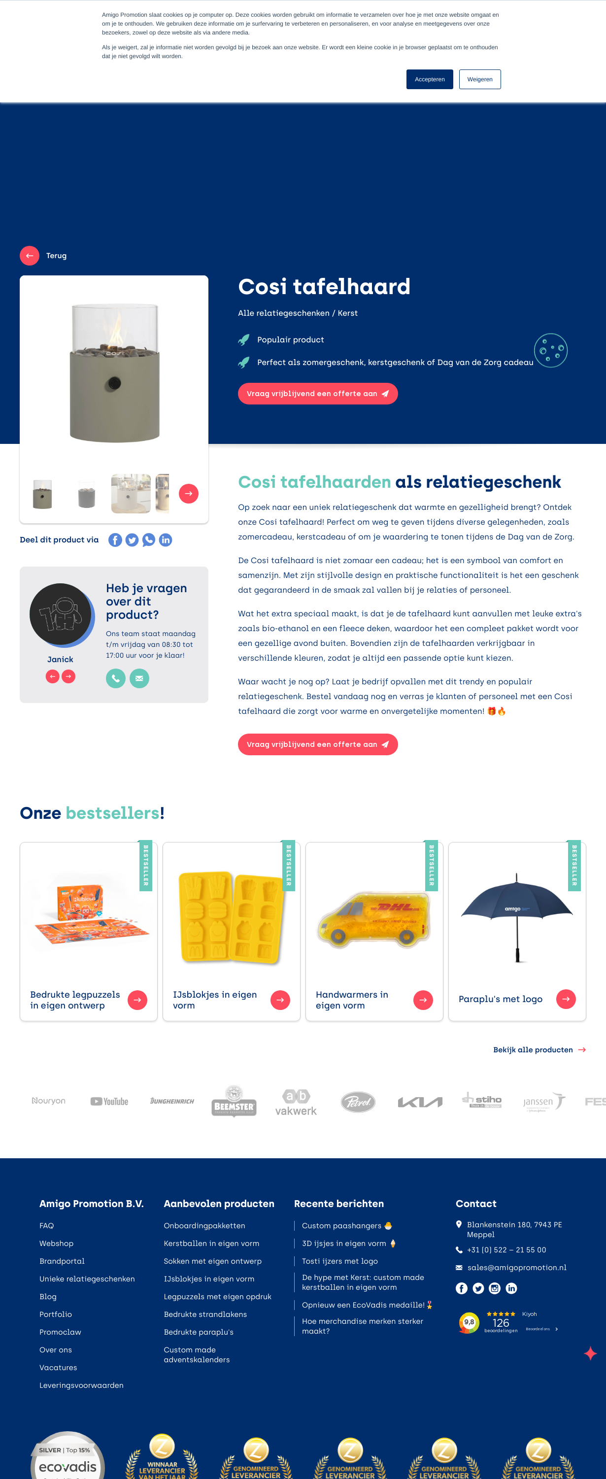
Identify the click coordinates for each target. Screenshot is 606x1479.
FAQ (46, 1225)
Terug (43, 256)
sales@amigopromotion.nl (511, 1267)
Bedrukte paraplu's (199, 1332)
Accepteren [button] (430, 79)
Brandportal (62, 1261)
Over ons (55, 1349)
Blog (48, 1296)
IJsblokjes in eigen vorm (209, 1279)
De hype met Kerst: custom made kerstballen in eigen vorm (363, 1282)
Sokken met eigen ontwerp (213, 1261)
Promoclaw (60, 1332)
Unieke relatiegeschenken (87, 1279)
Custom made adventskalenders (197, 1354)
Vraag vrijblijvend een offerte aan (318, 393)
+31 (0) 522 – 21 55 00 (501, 1249)
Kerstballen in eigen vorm (211, 1243)
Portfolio (55, 1314)
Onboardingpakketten (204, 1225)
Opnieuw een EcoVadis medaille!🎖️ (368, 1305)
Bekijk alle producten (539, 1050)
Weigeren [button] (480, 79)
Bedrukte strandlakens (205, 1314)
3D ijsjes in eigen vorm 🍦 (350, 1243)
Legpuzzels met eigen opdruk (217, 1296)
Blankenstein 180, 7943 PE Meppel (509, 1229)
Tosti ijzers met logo (340, 1261)
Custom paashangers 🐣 (347, 1225)
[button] (49, 493)
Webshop (56, 1243)
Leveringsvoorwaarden (81, 1385)
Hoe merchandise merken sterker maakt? (362, 1326)
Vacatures (58, 1367)
